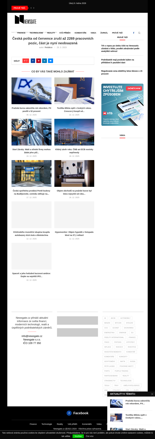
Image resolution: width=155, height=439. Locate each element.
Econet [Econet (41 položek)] (116, 328)
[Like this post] (26, 60)
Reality (51, 33)
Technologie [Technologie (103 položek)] (126, 381)
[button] (31, 8)
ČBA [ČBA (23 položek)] (106, 395)
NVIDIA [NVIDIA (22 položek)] (132, 361)
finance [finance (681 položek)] (132, 337)
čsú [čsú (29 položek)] (122, 395)
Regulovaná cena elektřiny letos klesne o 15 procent (121, 72)
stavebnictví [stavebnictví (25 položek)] (109, 381)
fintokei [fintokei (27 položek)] (117, 342)
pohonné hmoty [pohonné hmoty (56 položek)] (126, 366)
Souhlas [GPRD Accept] (78, 436)
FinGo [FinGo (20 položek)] (106, 342)
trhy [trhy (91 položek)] (116, 385)
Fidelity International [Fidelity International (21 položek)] (114, 337)
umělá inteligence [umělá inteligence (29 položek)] (131, 385)
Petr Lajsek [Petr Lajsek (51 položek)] (109, 366)
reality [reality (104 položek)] (126, 376)
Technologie (36, 33)
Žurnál (104, 33)
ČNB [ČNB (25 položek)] (114, 395)
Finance (21, 33)
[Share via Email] (50, 60)
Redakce (48, 47)
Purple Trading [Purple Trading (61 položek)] (121, 371)
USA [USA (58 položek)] (106, 390)
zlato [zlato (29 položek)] (136, 390)
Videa (93, 33)
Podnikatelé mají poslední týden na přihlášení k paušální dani (117, 61)
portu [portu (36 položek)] (107, 371)
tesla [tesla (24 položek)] (106, 385)
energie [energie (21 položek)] (122, 332)
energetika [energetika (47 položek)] (109, 332)
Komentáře (80, 33)
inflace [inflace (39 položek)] (107, 347)
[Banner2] (77, 320)
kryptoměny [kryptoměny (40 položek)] (109, 361)
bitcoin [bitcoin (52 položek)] (118, 323)
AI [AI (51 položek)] (105, 318)
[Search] (139, 33)
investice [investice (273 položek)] (132, 347)
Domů (13, 32)
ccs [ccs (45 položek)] (106, 328)
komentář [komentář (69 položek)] (130, 352)
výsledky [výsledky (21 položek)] (117, 390)
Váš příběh (64, 33)
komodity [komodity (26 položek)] (123, 356)
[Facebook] (133, 33)
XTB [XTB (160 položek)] (127, 390)
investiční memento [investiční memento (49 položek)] (112, 352)
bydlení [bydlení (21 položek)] (129, 323)
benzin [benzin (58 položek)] (107, 323)
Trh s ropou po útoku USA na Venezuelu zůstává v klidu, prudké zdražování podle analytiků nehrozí (120, 48)
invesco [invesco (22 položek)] (119, 347)
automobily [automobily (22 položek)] (125, 318)
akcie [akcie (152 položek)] (113, 318)
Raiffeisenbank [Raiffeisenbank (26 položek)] (111, 376)
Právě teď (117, 33)
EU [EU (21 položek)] (132, 332)
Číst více (89, 436)
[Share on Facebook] (33, 60)
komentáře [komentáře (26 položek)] (109, 356)
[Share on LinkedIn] (44, 60)
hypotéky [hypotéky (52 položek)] (130, 342)
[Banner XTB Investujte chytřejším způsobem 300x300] (122, 85)
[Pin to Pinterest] (38, 60)
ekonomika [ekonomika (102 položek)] (129, 328)
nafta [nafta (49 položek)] (122, 361)
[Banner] (77, 332)
